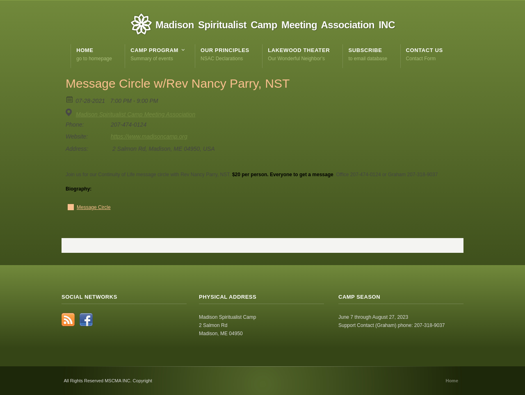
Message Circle (94, 207)
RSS (68, 319)
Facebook (86, 319)
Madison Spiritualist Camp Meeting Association (135, 114)
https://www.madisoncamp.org (149, 136)
